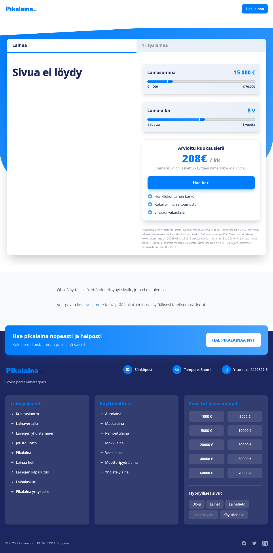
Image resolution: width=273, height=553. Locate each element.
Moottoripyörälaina (119, 462)
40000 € (206, 458)
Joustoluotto (24, 443)
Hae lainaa (255, 8)
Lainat (215, 504)
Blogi (197, 504)
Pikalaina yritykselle (30, 491)
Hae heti (201, 182)
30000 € (244, 444)
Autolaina (110, 413)
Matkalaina (112, 423)
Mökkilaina (112, 443)
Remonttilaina (114, 433)
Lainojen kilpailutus (30, 472)
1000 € (206, 416)
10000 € (244, 430)
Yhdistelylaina (114, 472)
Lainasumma (161, 72)
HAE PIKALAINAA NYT (233, 340)
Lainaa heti (22, 462)
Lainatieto (237, 504)
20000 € (206, 444)
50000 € (244, 458)
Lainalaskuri (23, 481)
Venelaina (111, 452)
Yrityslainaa (155, 45)
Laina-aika (158, 110)
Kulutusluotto (25, 413)
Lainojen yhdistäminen (32, 433)
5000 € (206, 430)
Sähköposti (144, 369)
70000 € (244, 473)
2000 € (244, 416)
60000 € (206, 473)
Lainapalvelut (204, 514)
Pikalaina (21, 452)
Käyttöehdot (234, 514)
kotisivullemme (90, 304)
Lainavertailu (24, 423)
